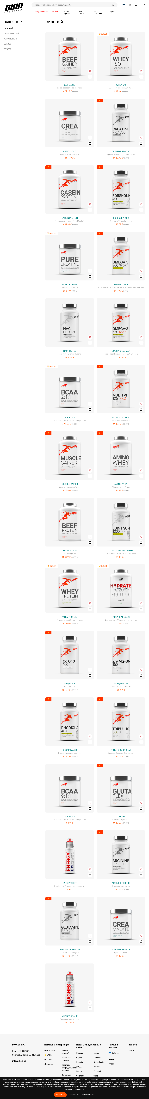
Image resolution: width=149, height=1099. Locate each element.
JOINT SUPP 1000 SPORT (121, 550)
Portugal (97, 1071)
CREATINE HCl (69, 151)
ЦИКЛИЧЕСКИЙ (11, 33)
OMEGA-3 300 (121, 284)
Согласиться (60, 1095)
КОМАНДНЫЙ (10, 39)
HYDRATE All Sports (121, 617)
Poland (96, 1067)
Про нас (48, 1059)
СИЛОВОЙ (8, 28)
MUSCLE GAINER (70, 484)
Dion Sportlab (50, 1050)
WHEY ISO (121, 85)
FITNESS (7, 49)
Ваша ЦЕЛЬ (67, 13)
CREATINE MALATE (121, 949)
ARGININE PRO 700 (121, 883)
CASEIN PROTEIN (70, 218)
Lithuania (97, 1057)
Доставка (48, 1064)
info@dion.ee (19, 1061)
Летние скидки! (65, 1051)
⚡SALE (47, 1055)
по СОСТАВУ (98, 13)
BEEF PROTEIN (70, 550)
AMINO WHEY (120, 484)
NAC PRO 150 (69, 351)
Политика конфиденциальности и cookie (68, 1068)
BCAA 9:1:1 (69, 816)
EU (77, 1067)
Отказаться (74, 1095)
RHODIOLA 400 (70, 750)
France (79, 1071)
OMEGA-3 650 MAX (121, 351)
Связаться (66, 1075)
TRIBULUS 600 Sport (121, 750)
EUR (130, 1050)
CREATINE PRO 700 (121, 151)
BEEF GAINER (70, 85)
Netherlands (98, 1062)
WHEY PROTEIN (69, 617)
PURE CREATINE (69, 284)
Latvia (96, 1053)
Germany (80, 1076)
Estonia (79, 1062)
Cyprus (79, 1057)
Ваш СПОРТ (82, 13)
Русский (112, 1064)
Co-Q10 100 (69, 683)
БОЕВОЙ (8, 44)
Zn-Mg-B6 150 (121, 683)
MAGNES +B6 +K (70, 1016)
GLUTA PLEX (121, 816)
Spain (95, 1076)
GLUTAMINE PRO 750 (70, 949)
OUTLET (55, 12)
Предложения (41, 12)
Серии (111, 12)
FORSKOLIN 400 (121, 218)
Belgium (79, 1053)
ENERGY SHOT (70, 883)
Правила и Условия (66, 1058)
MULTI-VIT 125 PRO (121, 417)
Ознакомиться (88, 1095)
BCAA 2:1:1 (69, 417)
